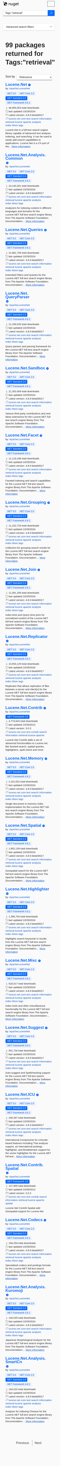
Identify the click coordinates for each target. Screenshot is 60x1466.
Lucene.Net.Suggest (25, 1027)
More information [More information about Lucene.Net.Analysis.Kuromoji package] (35, 1349)
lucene (18, 122)
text (28, 118)
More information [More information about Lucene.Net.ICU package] (25, 1156)
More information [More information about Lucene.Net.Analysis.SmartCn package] (35, 1421)
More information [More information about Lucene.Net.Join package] (35, 628)
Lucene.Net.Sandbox (25, 368)
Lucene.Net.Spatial (23, 825)
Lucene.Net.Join (21, 569)
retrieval (10, 122)
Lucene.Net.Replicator (27, 636)
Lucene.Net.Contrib (24, 708)
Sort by (10, 76)
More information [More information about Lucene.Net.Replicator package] (35, 699)
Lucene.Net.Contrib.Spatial (25, 1166)
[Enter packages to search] (25, 13)
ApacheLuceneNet (19, 88)
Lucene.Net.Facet (22, 435)
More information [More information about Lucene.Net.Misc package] (15, 1019)
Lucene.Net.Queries (24, 229)
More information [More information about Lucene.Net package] (21, 146)
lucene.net (14, 118)
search (35, 118)
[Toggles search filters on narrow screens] (51, 27)
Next (38, 1443)
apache (27, 122)
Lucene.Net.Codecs (24, 1220)
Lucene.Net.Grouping (26, 502)
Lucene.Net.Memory (25, 758)
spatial (9, 1203)
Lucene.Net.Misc (21, 960)
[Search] (51, 13)
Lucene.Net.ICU (20, 1094)
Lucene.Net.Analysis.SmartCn (26, 1360)
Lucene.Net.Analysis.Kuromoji (26, 1288)
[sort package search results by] (34, 77)
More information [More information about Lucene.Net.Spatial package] (35, 880)
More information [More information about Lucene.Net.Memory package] (35, 817)
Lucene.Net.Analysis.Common (26, 156)
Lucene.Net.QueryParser (18, 295)
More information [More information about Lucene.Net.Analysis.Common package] (35, 221)
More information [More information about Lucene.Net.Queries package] (35, 284)
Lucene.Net (16, 84)
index (9, 125)
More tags (17, 125)
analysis (36, 122)
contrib (35, 732)
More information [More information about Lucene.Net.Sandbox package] (35, 426)
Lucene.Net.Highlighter (27, 889)
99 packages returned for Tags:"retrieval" (29, 53)
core (23, 118)
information (45, 118)
